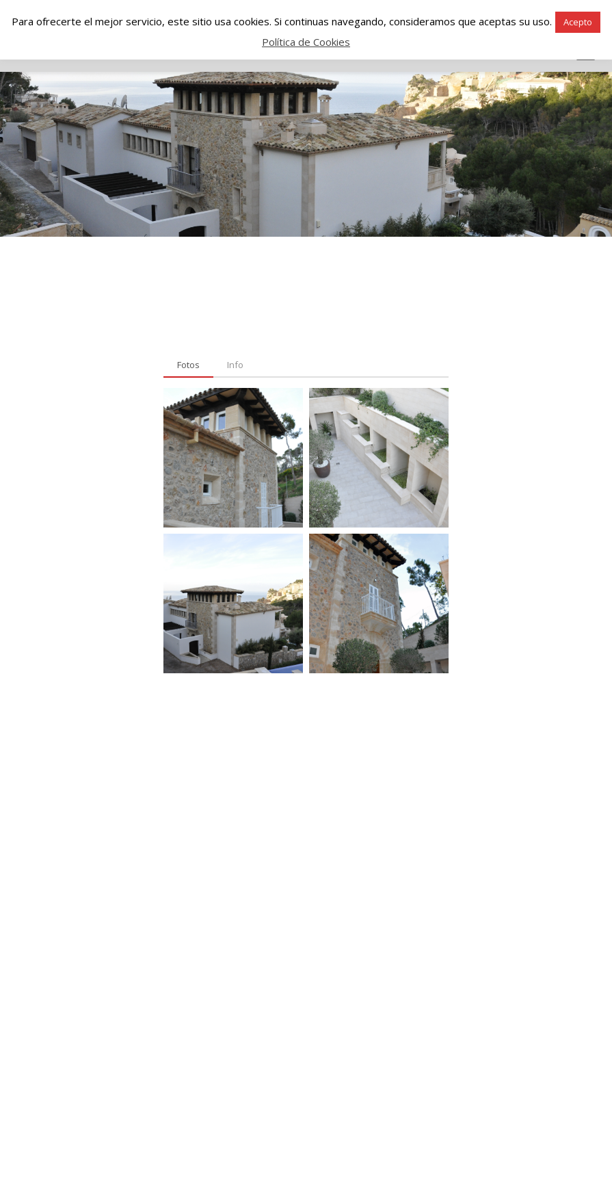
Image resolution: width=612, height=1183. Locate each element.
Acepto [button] (577, 22)
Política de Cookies (306, 42)
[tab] (188, 365)
